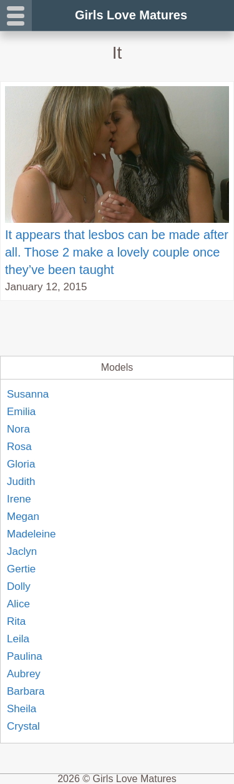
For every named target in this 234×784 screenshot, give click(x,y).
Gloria (21, 464)
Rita (16, 621)
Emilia (21, 412)
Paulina (24, 656)
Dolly (19, 586)
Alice (18, 604)
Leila (18, 639)
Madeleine (31, 534)
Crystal (23, 726)
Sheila (21, 709)
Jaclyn (22, 551)
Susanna (28, 394)
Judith (21, 482)
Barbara (25, 691)
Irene (19, 499)
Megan (23, 516)
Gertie (21, 569)
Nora (18, 429)
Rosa (19, 447)
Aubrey (24, 674)
